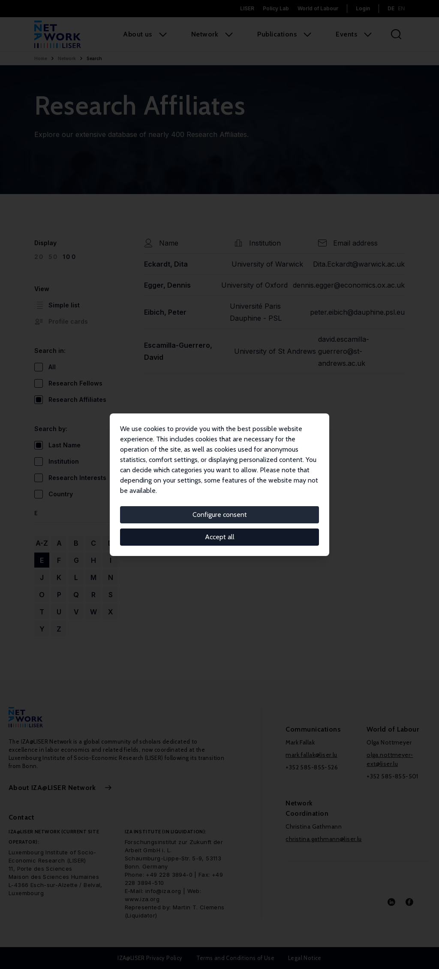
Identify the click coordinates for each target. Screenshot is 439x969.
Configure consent (219, 514)
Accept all (220, 537)
